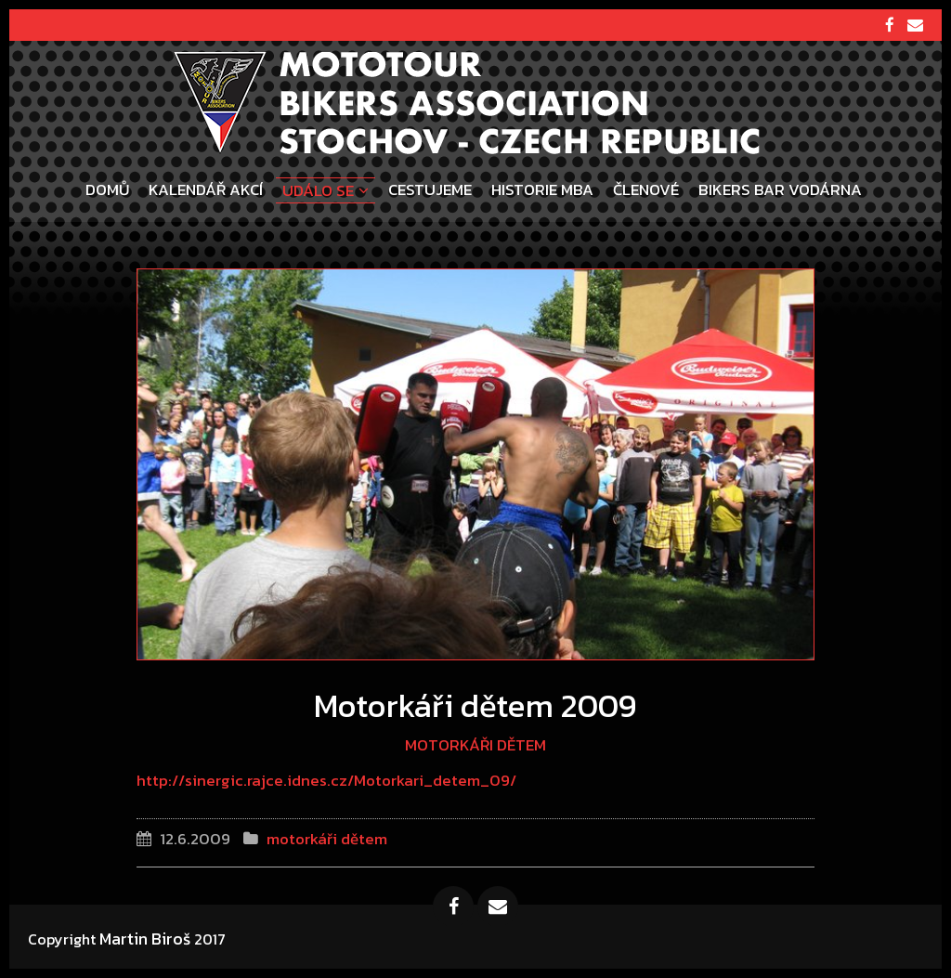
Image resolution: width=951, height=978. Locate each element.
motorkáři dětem (475, 745)
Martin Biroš (144, 938)
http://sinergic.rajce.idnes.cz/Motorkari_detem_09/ (326, 780)
